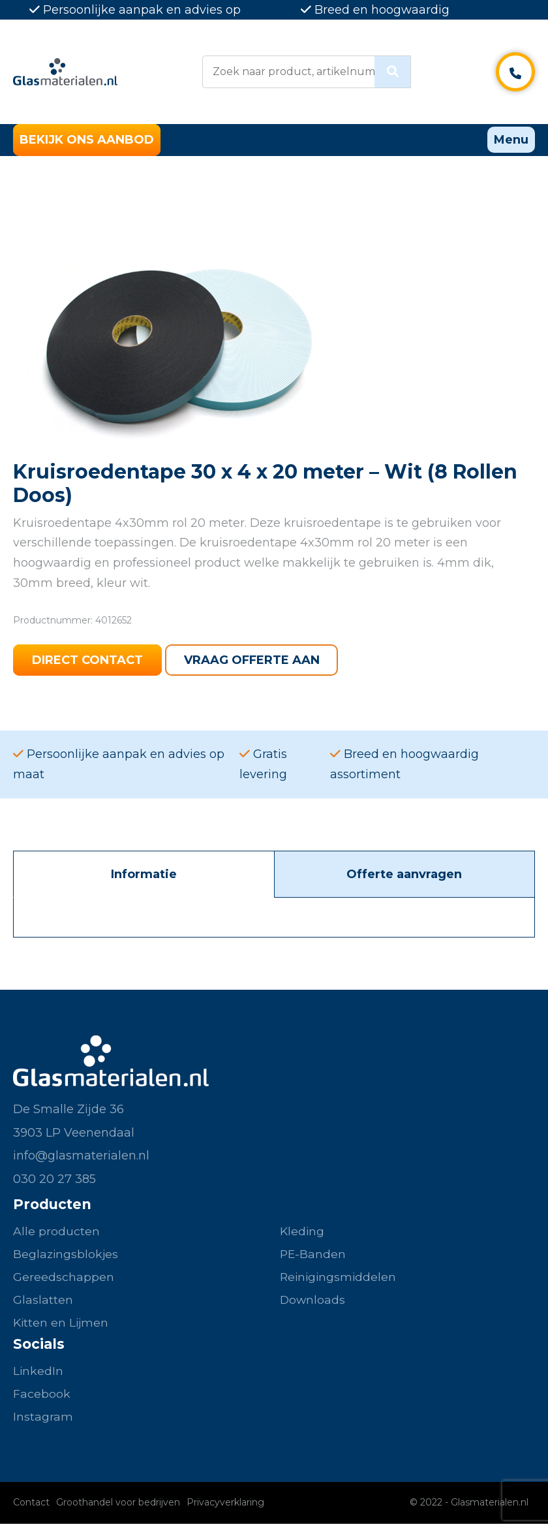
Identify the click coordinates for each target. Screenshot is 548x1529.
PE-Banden (313, 1256)
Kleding (303, 1233)
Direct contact (88, 661)
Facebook (41, 1398)
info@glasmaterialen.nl (81, 1157)
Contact (31, 1507)
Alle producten (56, 1233)
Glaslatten (43, 1303)
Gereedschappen (63, 1279)
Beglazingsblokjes (66, 1256)
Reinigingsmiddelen (339, 1279)
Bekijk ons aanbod (87, 140)
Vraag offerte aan (254, 661)
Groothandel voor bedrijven (118, 1507)
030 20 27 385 (54, 1180)
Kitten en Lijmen (62, 1326)
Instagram (43, 1422)
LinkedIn (38, 1375)
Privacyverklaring (225, 1507)
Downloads (313, 1303)
